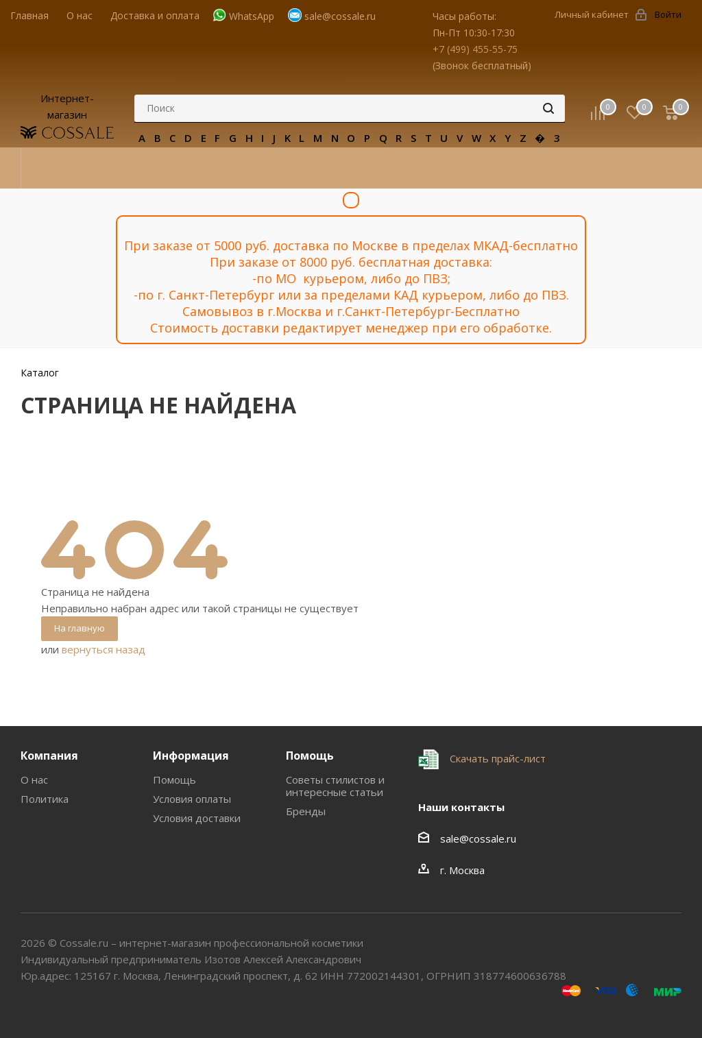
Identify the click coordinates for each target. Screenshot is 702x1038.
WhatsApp (251, 16)
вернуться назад (103, 649)
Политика (45, 799)
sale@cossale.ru (340, 16)
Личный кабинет (592, 14)
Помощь (174, 779)
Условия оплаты (192, 799)
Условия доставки (197, 818)
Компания (49, 755)
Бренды (306, 811)
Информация (191, 755)
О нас (34, 779)
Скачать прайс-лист (496, 758)
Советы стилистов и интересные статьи (335, 786)
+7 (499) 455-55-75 (475, 49)
